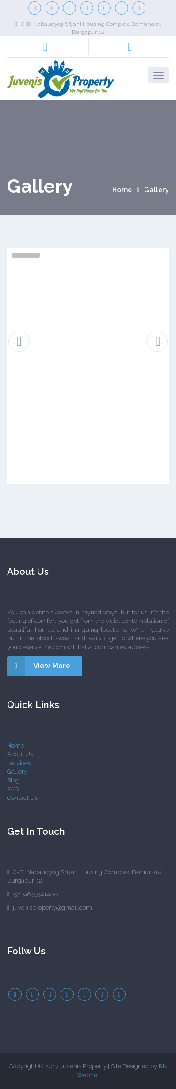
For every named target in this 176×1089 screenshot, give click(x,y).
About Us (20, 754)
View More (38, 666)
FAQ (13, 789)
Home (122, 190)
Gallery (17, 771)
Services (19, 762)
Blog (13, 780)
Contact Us (22, 797)
